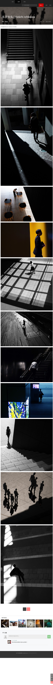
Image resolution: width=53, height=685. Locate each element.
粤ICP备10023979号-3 (32, 653)
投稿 (41, 5)
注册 (46, 5)
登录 (50, 5)
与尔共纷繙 (14, 640)
